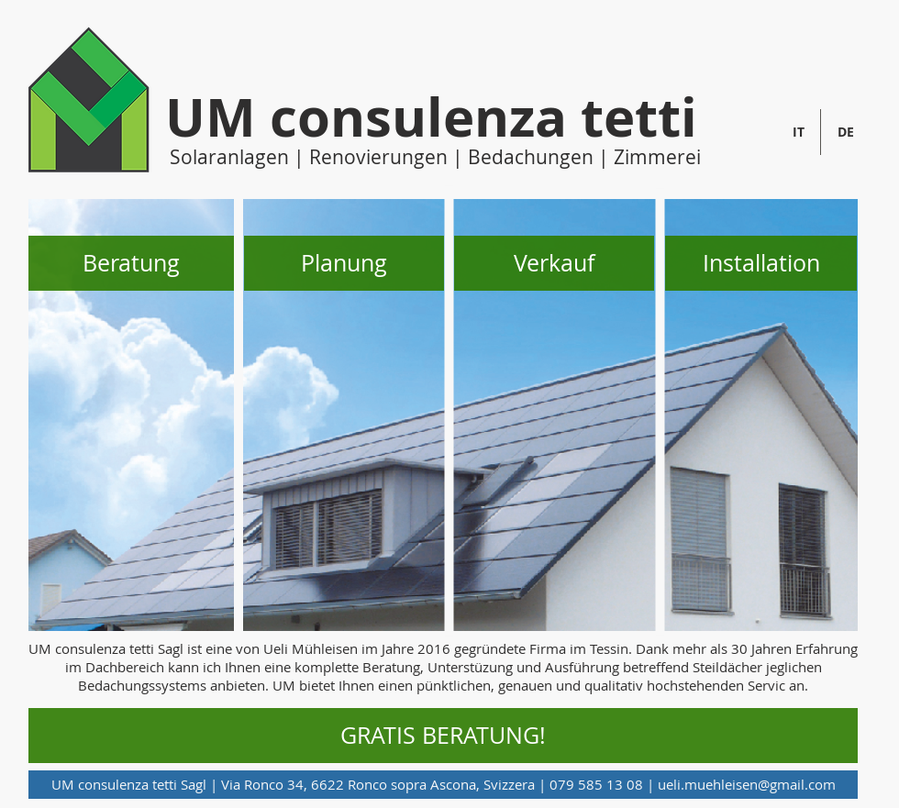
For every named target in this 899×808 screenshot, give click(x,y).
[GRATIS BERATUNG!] (443, 735)
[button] (131, 263)
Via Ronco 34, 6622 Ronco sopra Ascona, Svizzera (378, 784)
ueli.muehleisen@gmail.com (747, 784)
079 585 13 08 (596, 784)
